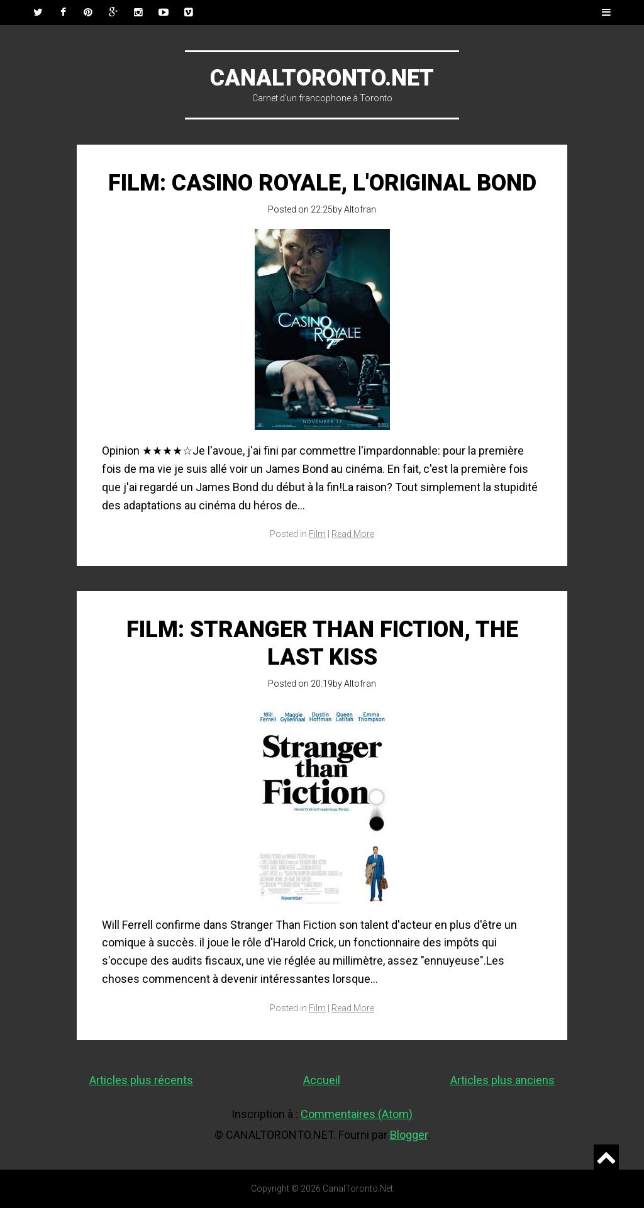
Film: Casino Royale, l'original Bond (322, 183)
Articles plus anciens (502, 1080)
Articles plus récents (141, 1080)
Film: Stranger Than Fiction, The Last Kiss (322, 643)
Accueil (321, 1080)
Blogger (409, 1134)
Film (317, 534)
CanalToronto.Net (322, 78)
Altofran (360, 209)
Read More (352, 534)
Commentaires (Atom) (357, 1114)
